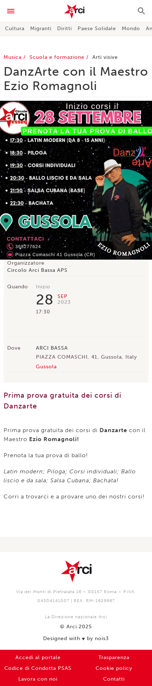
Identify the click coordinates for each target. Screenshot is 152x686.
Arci (76, 11)
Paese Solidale (97, 28)
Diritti (64, 28)
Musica (13, 57)
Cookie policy (114, 668)
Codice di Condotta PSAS (38, 668)
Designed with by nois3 (76, 638)
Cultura (14, 28)
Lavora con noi (37, 679)
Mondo (131, 28)
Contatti (114, 679)
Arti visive (105, 57)
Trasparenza (113, 657)
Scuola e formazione (57, 57)
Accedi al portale (38, 657)
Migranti (40, 28)
